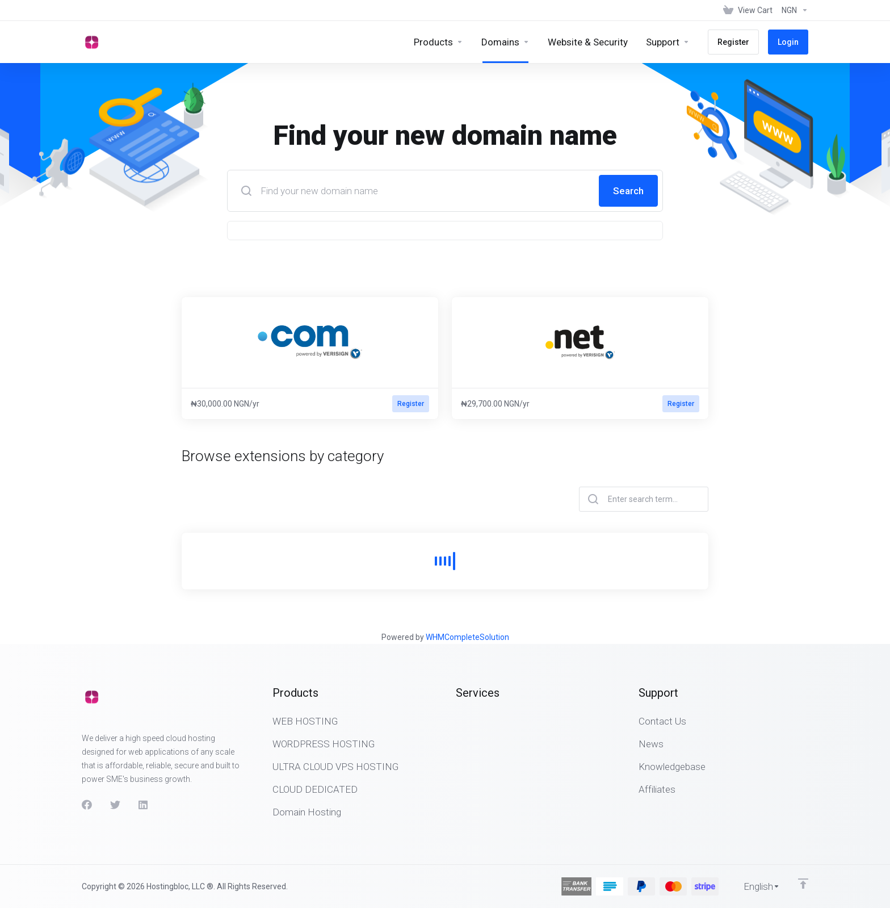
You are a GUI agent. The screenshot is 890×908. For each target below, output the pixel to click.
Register (410, 404)
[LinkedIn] (143, 804)
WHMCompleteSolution (467, 637)
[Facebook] (87, 804)
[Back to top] (803, 883)
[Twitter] (115, 804)
